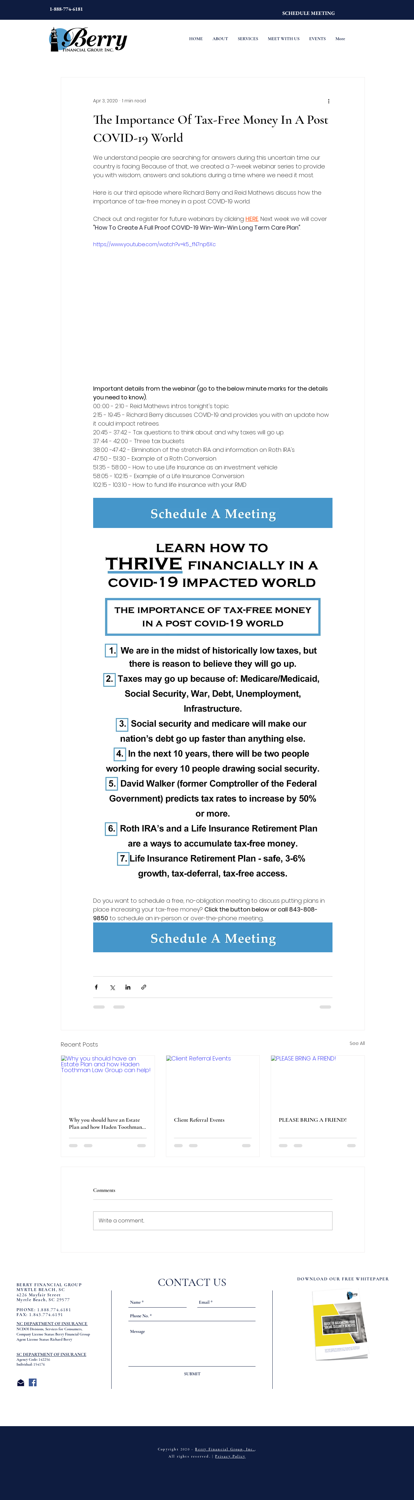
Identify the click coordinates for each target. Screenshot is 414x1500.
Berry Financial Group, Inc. (225, 1449)
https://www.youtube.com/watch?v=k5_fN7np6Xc (154, 244)
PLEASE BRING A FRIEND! (313, 1119)
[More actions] (328, 101)
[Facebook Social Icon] (33, 1382)
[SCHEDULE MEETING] (308, 13)
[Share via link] (144, 987)
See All (357, 1043)
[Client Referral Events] (213, 1082)
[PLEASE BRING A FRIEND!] (318, 1082)
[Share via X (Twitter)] (112, 987)
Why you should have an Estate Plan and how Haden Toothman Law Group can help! (105, 1123)
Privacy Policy (230, 1456)
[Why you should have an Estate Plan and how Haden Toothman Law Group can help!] (108, 1082)
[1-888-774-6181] (66, 9)
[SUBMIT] (192, 1374)
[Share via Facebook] (96, 987)
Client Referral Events (199, 1119)
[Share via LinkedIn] (128, 987)
